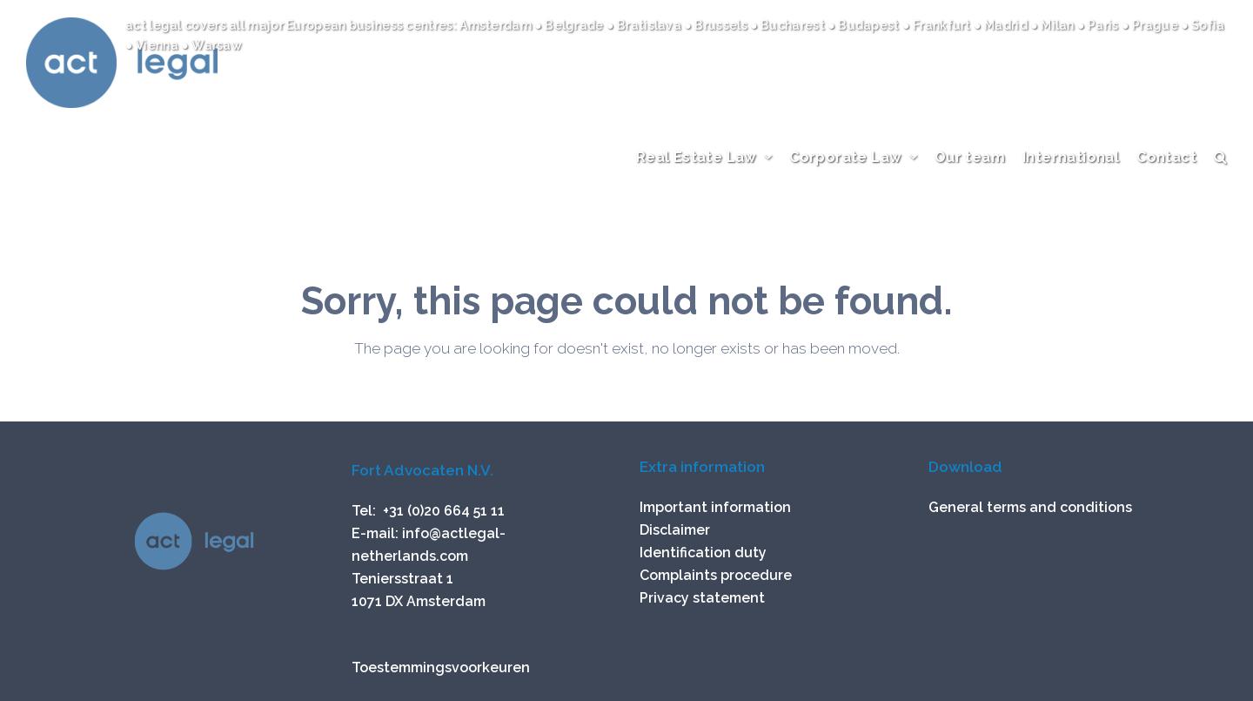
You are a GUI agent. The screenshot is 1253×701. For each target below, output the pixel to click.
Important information (715, 507)
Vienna (158, 45)
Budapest (870, 25)
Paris (1105, 25)
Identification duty (703, 552)
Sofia (1207, 25)
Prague (1156, 25)
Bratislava (650, 25)
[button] (1220, 174)
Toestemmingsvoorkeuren (441, 667)
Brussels (720, 25)
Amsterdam (496, 25)
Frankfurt (943, 25)
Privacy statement (702, 598)
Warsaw (216, 45)
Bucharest (794, 25)
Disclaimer (675, 530)
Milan (1057, 25)
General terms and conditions (1030, 507)
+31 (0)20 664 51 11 (444, 510)
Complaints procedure (716, 575)
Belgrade (575, 25)
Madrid (1007, 25)
